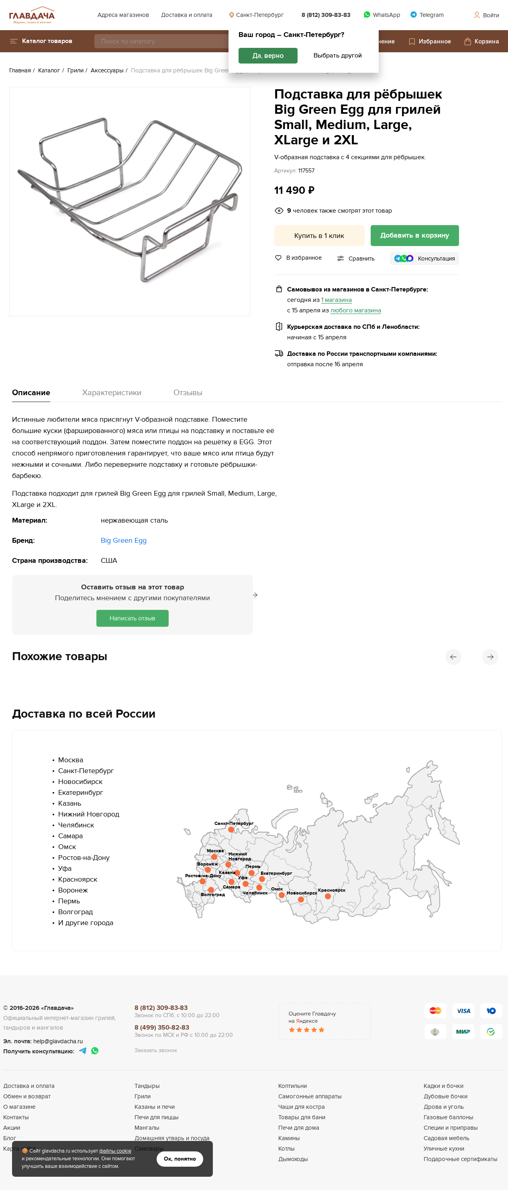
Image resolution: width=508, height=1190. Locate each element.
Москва (70, 760)
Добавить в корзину (414, 235)
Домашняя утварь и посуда (172, 1138)
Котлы (286, 1148)
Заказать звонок (156, 1050)
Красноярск (77, 879)
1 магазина (336, 300)
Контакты (16, 1117)
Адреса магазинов (123, 14)
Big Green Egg (124, 540)
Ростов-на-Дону (84, 858)
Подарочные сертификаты (461, 1159)
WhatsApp (381, 14)
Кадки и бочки (443, 1085)
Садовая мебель (446, 1138)
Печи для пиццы (157, 1117)
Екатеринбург (80, 792)
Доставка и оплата (186, 14)
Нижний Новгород (88, 814)
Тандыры (147, 1085)
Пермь (69, 901)
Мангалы (147, 1127)
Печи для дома (298, 1127)
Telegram (427, 14)
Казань (69, 803)
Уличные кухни (444, 1148)
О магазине (19, 1106)
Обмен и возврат (27, 1096)
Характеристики (111, 393)
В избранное (298, 258)
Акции (11, 1127)
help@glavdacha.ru (58, 1041)
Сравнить (362, 258)
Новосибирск (80, 782)
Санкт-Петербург (256, 14)
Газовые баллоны (448, 1117)
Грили (143, 1096)
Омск (67, 847)
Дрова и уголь (444, 1106)
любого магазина (356, 310)
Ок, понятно (180, 1158)
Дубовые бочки (445, 1096)
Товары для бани (301, 1117)
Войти (486, 15)
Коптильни (292, 1085)
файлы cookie (115, 1151)
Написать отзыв (132, 618)
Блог (9, 1138)
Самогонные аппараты (310, 1096)
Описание (31, 393)
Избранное (429, 41)
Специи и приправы (451, 1127)
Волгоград (75, 912)
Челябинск (76, 825)
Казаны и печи (155, 1106)
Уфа (64, 868)
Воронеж (73, 890)
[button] (40, 41)
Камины (289, 1138)
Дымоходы (293, 1159)
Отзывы (187, 393)
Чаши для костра (301, 1106)
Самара (70, 836)
